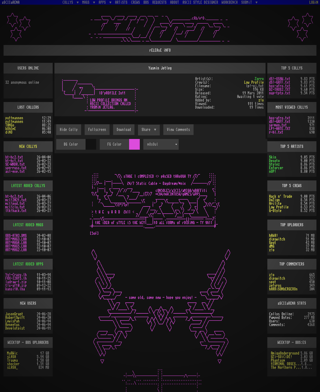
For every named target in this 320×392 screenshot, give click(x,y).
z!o (261, 100)
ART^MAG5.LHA (16, 246)
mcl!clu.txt (15, 207)
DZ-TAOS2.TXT (279, 89)
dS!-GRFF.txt (279, 82)
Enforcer (276, 168)
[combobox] (160, 144)
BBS (146, 2)
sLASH (11, 357)
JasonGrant (14, 314)
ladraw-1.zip (16, 282)
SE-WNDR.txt (15, 164)
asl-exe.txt (15, 171)
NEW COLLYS (28, 146)
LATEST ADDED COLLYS (28, 186)
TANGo (9, 125)
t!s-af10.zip (16, 285)
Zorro (259, 79)
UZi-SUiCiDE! (281, 357)
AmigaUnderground (285, 353)
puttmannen (14, 118)
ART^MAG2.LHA (16, 250)
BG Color (71, 144)
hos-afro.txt (279, 86)
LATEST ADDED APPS (28, 264)
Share (147, 129)
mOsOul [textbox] (152, 144)
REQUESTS (159, 2)
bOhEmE (10, 129)
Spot (272, 243)
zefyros (275, 285)
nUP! (272, 171)
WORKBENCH (230, 2)
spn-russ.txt (16, 168)
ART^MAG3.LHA (16, 239)
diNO (8, 132)
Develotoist (15, 328)
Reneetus (12, 325)
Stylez (274, 164)
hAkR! (273, 235)
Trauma (12, 360)
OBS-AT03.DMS (16, 235)
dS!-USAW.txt (279, 79)
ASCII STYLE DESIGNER (200, 2)
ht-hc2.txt (14, 157)
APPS (103, 2)
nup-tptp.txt (279, 93)
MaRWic (12, 353)
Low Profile (254, 82)
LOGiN (313, 2)
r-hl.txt (276, 132)
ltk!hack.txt (16, 210)
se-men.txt (278, 125)
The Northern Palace (286, 367)
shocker (13, 364)
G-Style (275, 210)
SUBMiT (247, 2)
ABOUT (174, 2)
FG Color (114, 144)
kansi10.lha (15, 289)
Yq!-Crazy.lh (16, 275)
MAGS (86, 2)
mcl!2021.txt (16, 200)
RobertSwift (15, 317)
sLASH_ (12, 367)
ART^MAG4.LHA (16, 243)
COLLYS (68, 2)
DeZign (274, 200)
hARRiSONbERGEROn (283, 289)
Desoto (274, 161)
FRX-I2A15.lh (16, 278)
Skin (272, 157)
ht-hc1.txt (14, 161)
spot (272, 282)
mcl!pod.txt (15, 203)
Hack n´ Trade (280, 196)
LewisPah (12, 321)
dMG (271, 246)
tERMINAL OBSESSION (286, 364)
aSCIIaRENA (11, 2)
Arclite (275, 203)
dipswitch (277, 239)
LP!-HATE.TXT (279, 129)
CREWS (135, 2)
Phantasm (278, 360)
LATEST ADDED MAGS (28, 225)
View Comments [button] (178, 129)
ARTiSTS (121, 2)
